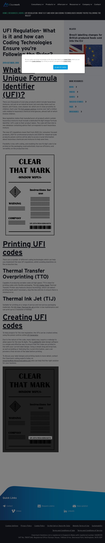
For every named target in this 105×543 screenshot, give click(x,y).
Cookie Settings (36, 61)
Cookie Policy (67, 59)
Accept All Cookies (60, 67)
